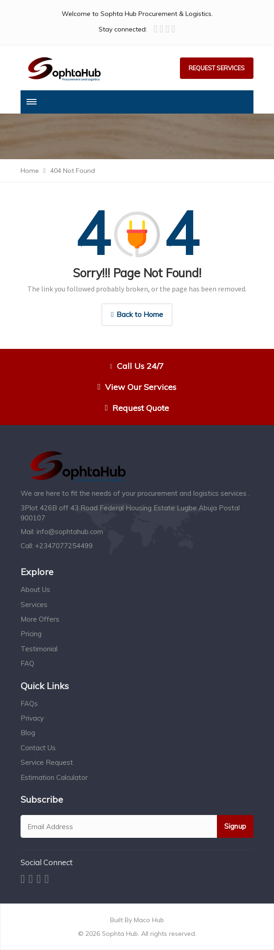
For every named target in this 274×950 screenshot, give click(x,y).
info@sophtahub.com (70, 531)
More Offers (40, 619)
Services (34, 604)
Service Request (47, 762)
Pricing (31, 633)
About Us (35, 589)
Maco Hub (148, 920)
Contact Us (38, 747)
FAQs (29, 703)
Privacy (32, 718)
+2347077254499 (64, 545)
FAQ (27, 663)
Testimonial (39, 648)
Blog (28, 732)
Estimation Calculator (54, 777)
